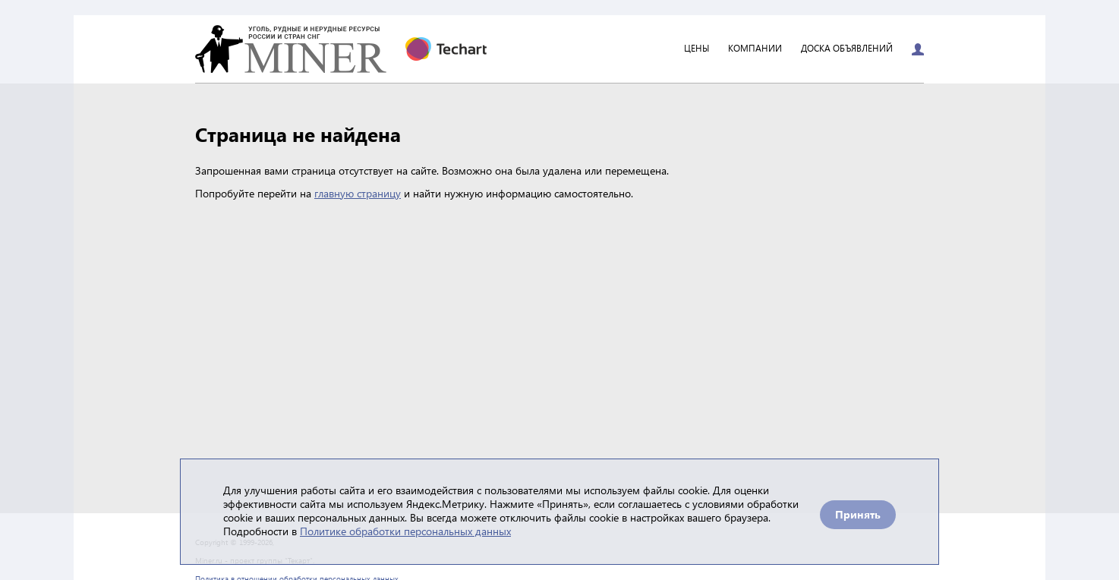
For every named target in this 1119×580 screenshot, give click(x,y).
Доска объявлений (847, 49)
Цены (696, 49)
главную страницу (357, 193)
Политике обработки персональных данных (405, 531)
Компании (755, 49)
